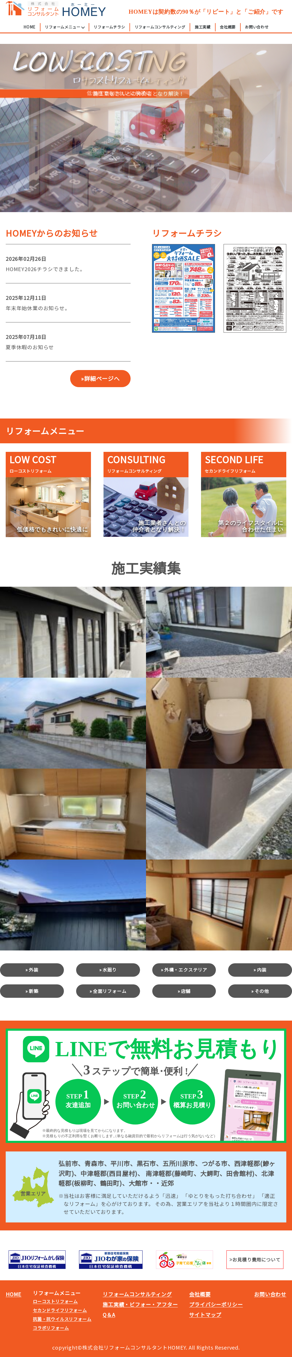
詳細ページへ (102, 378)
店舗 (186, 991)
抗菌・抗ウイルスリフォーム (62, 1319)
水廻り (110, 969)
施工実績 (202, 32)
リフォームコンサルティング (160, 32)
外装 (33, 969)
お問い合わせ (257, 32)
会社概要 (228, 32)
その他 (262, 991)
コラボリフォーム (51, 1328)
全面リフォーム (110, 991)
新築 (33, 991)
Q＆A (109, 1314)
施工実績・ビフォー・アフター (140, 1304)
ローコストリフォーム (55, 1301)
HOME (29, 32)
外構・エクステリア (185, 969)
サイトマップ (205, 1314)
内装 (262, 969)
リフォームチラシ (109, 32)
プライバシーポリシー (216, 1304)
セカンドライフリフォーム (60, 1310)
